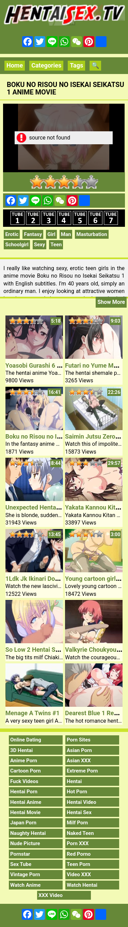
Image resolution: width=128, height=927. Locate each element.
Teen (56, 244)
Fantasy (33, 234)
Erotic (11, 234)
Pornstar (20, 854)
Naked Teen (80, 833)
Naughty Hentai (28, 833)
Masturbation (91, 234)
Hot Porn (77, 792)
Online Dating (25, 740)
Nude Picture (25, 843)
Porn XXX (78, 843)
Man (66, 234)
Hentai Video (81, 802)
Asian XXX (79, 760)
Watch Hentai (82, 885)
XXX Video (50, 895)
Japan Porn (23, 823)
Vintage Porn (25, 874)
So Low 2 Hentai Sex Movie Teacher (54, 649)
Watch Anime (25, 885)
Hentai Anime (25, 802)
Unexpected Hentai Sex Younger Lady (57, 507)
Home (14, 65)
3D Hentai (21, 750)
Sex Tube (20, 864)
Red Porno (79, 854)
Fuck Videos (24, 781)
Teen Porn (78, 864)
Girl (51, 234)
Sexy (39, 244)
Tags (76, 65)
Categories (46, 65)
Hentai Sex (79, 812)
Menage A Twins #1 (32, 713)
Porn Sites (79, 740)
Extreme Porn (82, 771)
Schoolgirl (16, 244)
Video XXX (79, 874)
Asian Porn (79, 750)
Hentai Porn (23, 792)
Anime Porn (23, 760)
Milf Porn (77, 823)
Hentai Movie (25, 812)
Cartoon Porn (25, 771)
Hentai (74, 781)
